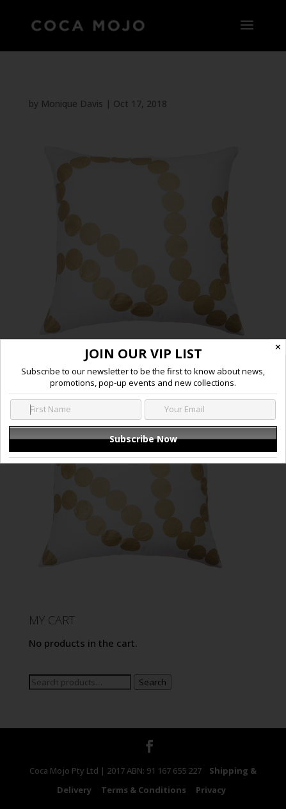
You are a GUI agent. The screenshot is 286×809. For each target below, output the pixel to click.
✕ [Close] (278, 347)
